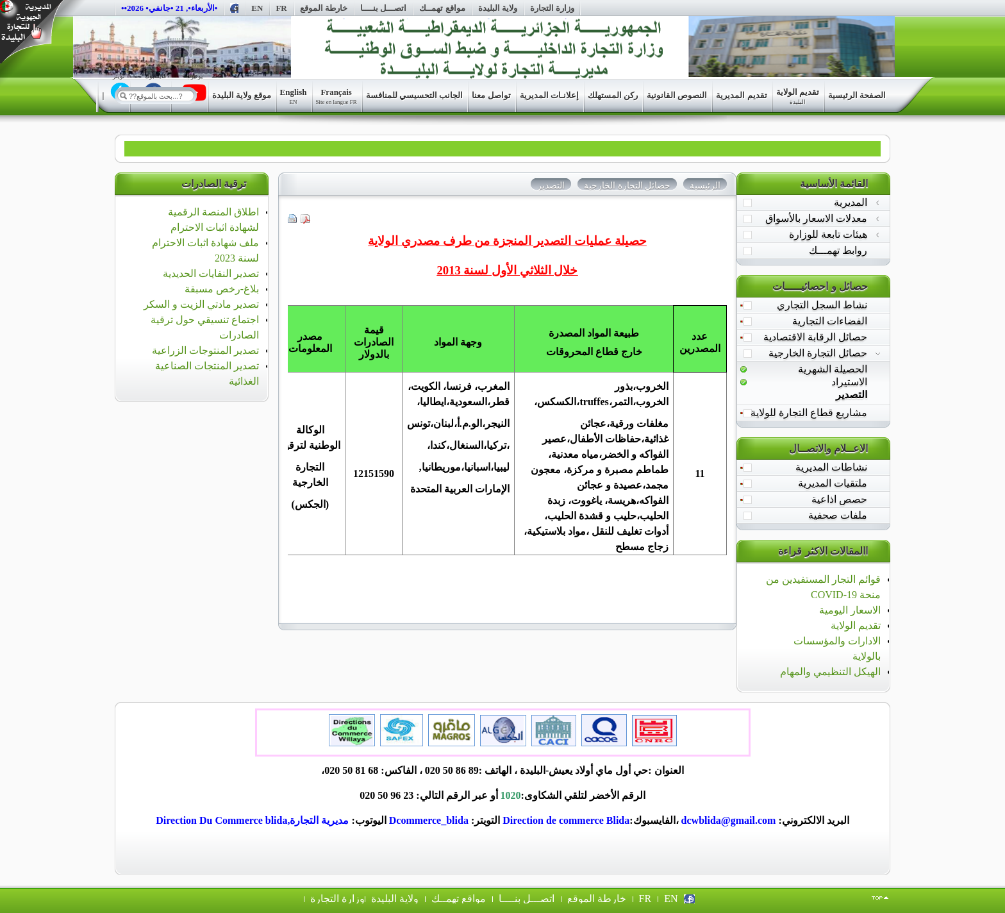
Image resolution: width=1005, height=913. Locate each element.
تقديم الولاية (856, 625)
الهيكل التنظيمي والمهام (830, 671)
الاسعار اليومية (850, 610)
